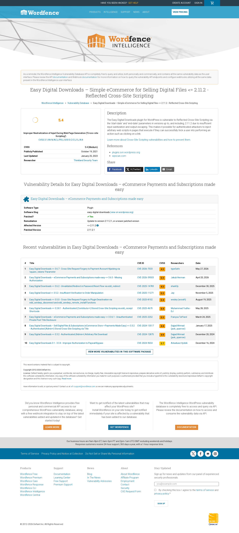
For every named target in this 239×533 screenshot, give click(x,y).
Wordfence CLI (28, 488)
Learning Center (62, 477)
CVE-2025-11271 (145, 293)
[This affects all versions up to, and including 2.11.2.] (97, 225)
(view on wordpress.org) (121, 212)
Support (125, 12)
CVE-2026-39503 (145, 277)
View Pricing (180, 12)
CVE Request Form (131, 491)
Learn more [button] (52, 427)
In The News (93, 477)
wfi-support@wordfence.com (83, 386)
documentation (60, 77)
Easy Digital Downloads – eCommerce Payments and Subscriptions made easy (87, 199)
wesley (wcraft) (178, 299)
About (146, 12)
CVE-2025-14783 (145, 286)
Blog (89, 474)
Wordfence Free (28, 474)
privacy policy (161, 493)
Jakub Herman (178, 277)
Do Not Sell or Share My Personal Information (109, 453)
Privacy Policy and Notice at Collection (62, 453)
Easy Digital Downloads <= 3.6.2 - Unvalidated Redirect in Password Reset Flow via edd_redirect (74, 286)
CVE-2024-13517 (145, 325)
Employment (127, 481)
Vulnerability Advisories (99, 481)
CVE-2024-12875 (145, 334)
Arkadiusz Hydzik (179, 343)
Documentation (62, 474)
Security (125, 488)
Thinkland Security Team (86, 160)
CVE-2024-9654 (145, 343)
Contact (125, 484)
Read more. (67, 378)
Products (95, 12)
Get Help (133, 3)
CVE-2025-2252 (145, 317)
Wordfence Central (30, 495)
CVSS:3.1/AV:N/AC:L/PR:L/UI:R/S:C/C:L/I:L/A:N (61, 140)
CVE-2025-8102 (145, 299)
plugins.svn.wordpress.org (126, 152)
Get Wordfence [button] (119, 427)
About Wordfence (130, 474)
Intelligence (111, 12)
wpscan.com (119, 155)
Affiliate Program (130, 477)
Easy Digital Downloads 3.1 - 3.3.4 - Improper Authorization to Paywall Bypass (66, 343)
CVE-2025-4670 (145, 308)
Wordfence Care (29, 481)
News (136, 12)
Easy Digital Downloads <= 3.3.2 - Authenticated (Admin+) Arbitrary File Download (68, 334)
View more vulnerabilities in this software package (119, 352)
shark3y (174, 286)
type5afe (175, 269)
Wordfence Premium (31, 477)
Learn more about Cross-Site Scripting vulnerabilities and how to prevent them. (149, 139)
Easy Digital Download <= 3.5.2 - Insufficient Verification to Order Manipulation (66, 293)
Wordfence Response (31, 484)
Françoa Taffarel (179, 317)
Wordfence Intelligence (32, 491)
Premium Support (63, 484)
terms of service (205, 490)
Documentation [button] (186, 427)
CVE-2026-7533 (145, 269)
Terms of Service (30, 453)
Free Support (61, 481)
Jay (172, 293)
